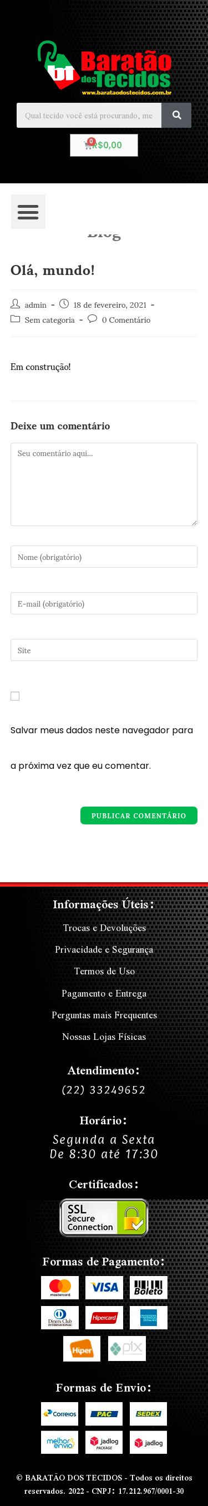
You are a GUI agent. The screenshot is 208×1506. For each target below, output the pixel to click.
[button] (28, 211)
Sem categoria (50, 319)
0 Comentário (126, 319)
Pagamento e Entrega (104, 993)
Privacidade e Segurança (104, 949)
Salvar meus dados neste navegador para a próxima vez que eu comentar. (102, 748)
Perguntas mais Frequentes (104, 1014)
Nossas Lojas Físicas (104, 1036)
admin (36, 304)
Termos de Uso (104, 971)
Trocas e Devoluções (104, 927)
